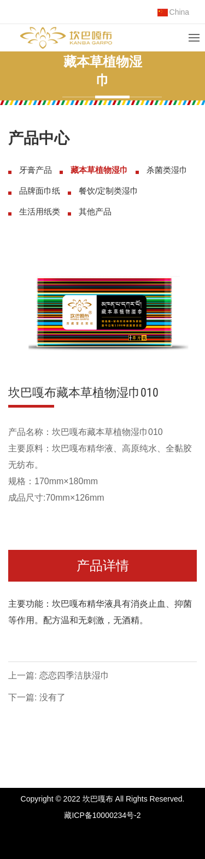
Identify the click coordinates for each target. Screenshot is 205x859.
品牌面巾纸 (39, 190)
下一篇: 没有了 (37, 697)
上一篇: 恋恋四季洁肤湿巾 (58, 675)
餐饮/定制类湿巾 (108, 190)
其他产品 (95, 211)
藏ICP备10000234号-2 (102, 815)
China (173, 12)
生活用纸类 (39, 211)
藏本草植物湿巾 (99, 170)
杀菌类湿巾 (167, 170)
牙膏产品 (35, 170)
